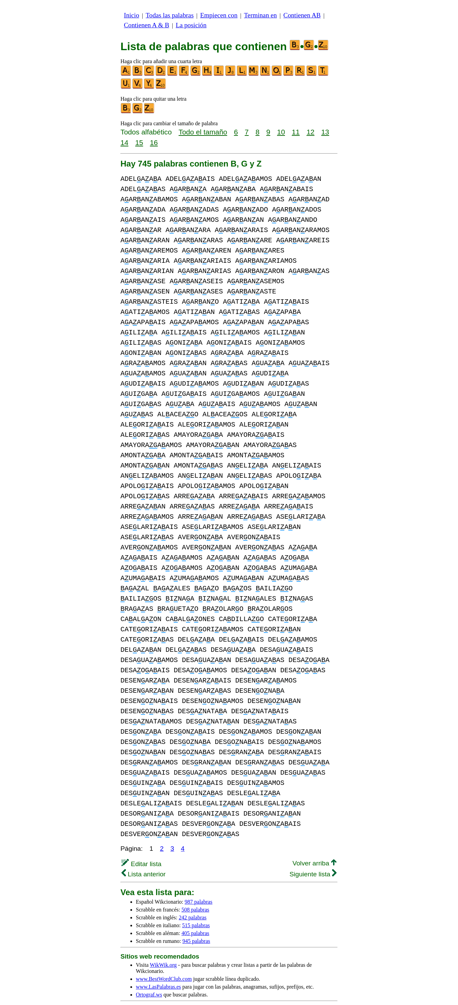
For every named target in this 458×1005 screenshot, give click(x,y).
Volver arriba (314, 842)
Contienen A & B (146, 25)
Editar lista (141, 843)
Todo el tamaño (202, 132)
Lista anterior (143, 853)
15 (139, 142)
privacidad (286, 988)
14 (124, 142)
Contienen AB (301, 15)
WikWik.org (163, 944)
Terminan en (260, 15)
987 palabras (198, 881)
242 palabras (192, 897)
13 (325, 132)
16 (154, 142)
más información (248, 988)
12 (310, 132)
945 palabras (196, 920)
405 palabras (195, 913)
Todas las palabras (170, 15)
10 (281, 132)
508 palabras (195, 889)
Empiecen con (219, 15)
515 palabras (196, 905)
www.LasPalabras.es (158, 966)
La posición (191, 25)
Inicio (131, 15)
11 (296, 132)
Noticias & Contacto (261, 994)
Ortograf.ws (149, 974)
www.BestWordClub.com (164, 958)
